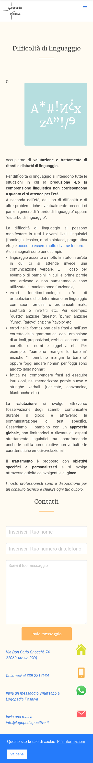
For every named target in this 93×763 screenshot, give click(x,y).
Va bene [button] (16, 754)
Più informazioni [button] (71, 741)
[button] (85, 8)
